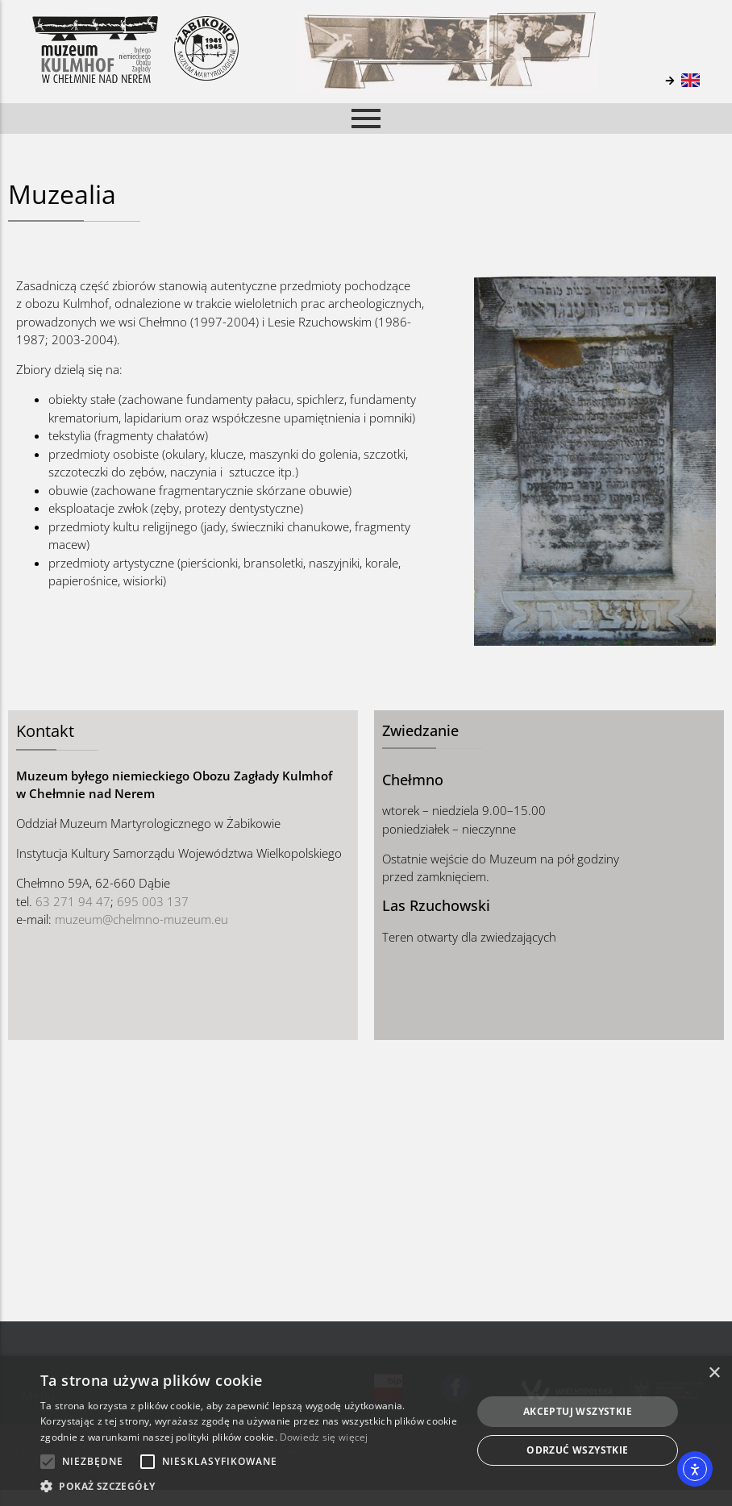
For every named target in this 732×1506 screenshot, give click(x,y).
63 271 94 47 (72, 901)
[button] (249, 1486)
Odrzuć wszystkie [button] (577, 1450)
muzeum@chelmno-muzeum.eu (141, 919)
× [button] (714, 1373)
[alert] (366, 1431)
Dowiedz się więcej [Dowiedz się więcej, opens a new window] (324, 1437)
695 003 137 (153, 901)
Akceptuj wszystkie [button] (577, 1411)
